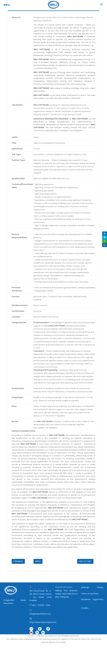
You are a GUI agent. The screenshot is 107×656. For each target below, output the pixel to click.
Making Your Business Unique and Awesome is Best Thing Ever (66, 593)
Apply (38, 561)
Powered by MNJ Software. (64, 587)
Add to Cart (85, 561)
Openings (18, 561)
